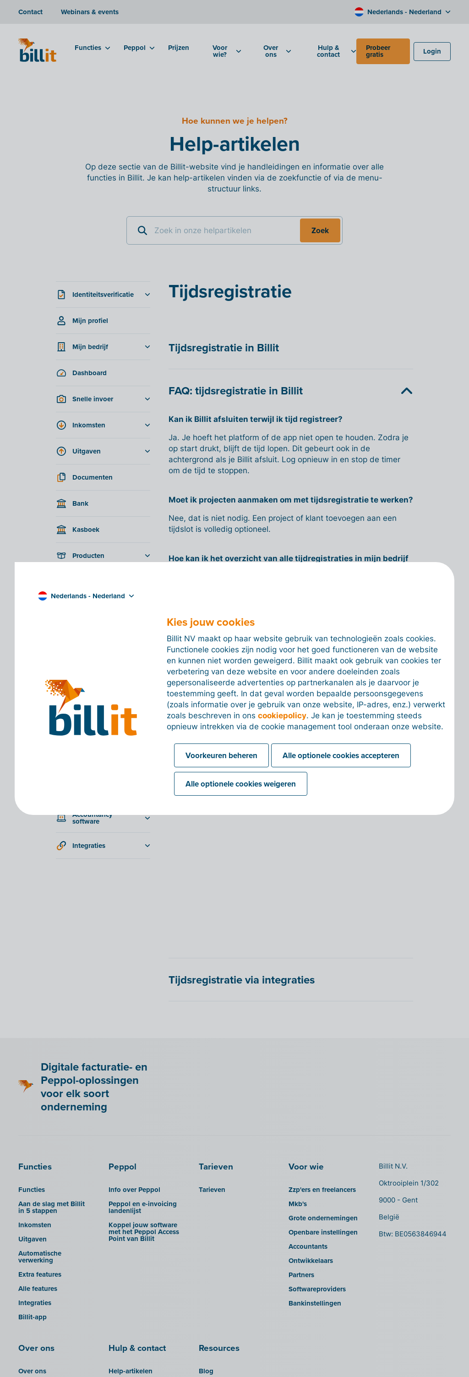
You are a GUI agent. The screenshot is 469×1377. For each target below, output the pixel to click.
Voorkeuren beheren (221, 755)
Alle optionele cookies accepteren (341, 755)
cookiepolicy (282, 715)
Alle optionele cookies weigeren (240, 783)
